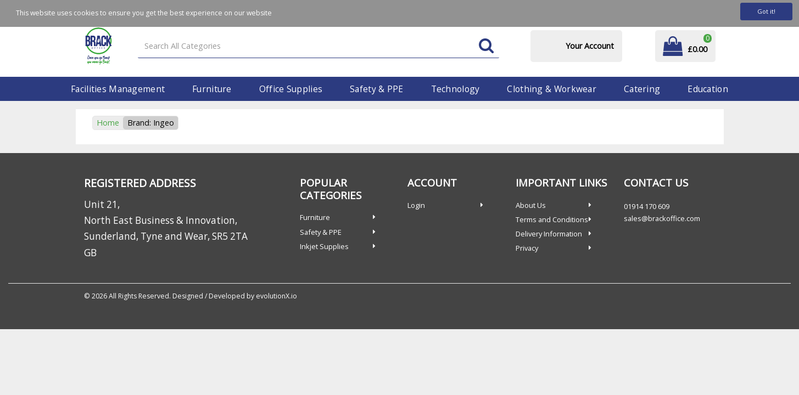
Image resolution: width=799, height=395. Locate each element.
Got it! (766, 11)
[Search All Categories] (318, 46)
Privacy (527, 248)
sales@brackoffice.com (662, 218)
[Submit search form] (486, 46)
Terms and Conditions (552, 219)
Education (708, 89)
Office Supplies (290, 89)
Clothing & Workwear (551, 89)
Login (416, 205)
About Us (531, 205)
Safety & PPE (376, 89)
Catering (642, 89)
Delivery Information (549, 234)
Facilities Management (118, 89)
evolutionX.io (276, 296)
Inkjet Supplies (324, 246)
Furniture (212, 89)
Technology (455, 89)
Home (108, 122)
